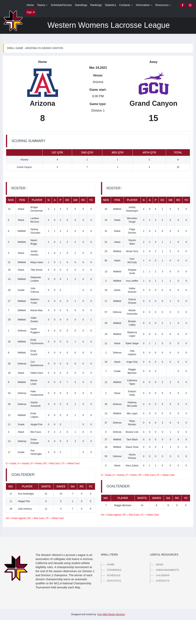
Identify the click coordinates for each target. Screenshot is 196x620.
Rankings (96, 5)
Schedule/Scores (61, 5)
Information (144, 5)
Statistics (110, 5)
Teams (42, 5)
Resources (163, 5)
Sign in (31, 12)
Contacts (126, 5)
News (159, 564)
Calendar (163, 575)
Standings (81, 5)
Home (30, 5)
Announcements (167, 569)
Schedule (114, 575)
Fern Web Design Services (111, 614)
